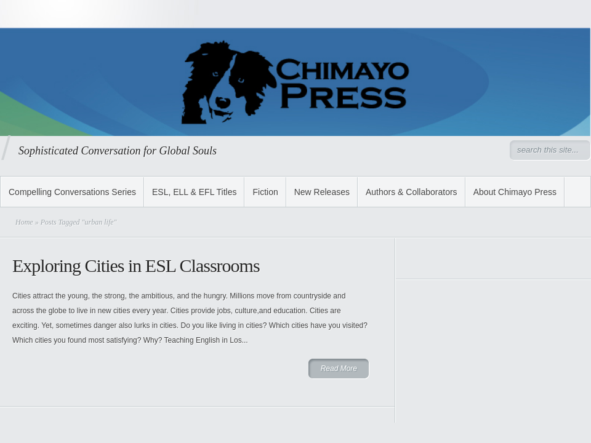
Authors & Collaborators (411, 192)
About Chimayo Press (515, 192)
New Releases (322, 192)
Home (24, 222)
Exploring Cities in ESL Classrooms (136, 265)
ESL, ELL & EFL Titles (194, 192)
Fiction (265, 192)
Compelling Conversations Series (72, 192)
